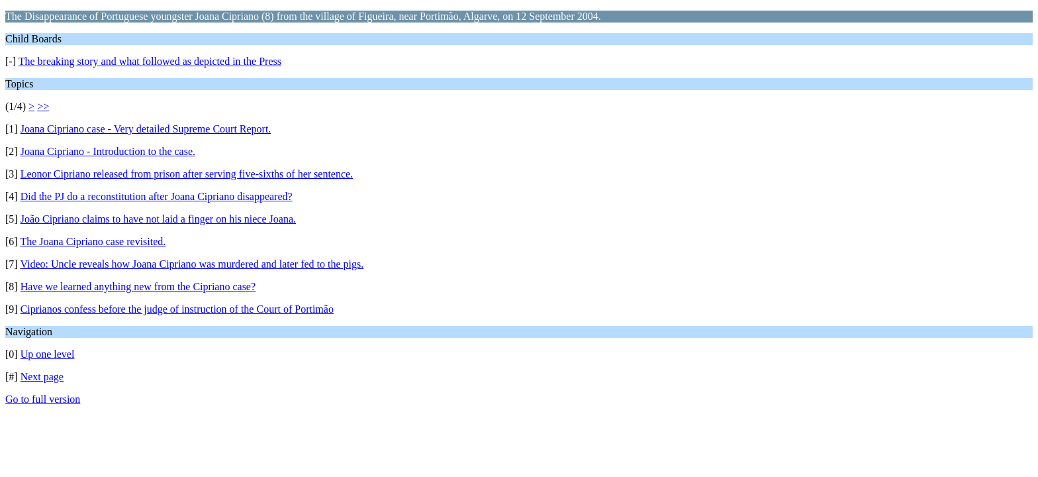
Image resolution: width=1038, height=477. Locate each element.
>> (43, 106)
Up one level (48, 354)
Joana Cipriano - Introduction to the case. (108, 151)
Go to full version (42, 399)
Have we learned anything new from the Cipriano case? (138, 286)
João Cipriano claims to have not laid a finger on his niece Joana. (158, 219)
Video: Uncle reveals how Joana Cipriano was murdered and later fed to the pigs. (191, 264)
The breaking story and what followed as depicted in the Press (150, 61)
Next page (42, 376)
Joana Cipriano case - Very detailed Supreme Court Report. (146, 128)
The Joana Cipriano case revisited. (92, 241)
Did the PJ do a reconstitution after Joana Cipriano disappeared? (157, 196)
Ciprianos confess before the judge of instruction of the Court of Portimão (177, 309)
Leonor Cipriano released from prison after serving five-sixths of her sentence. (187, 174)
